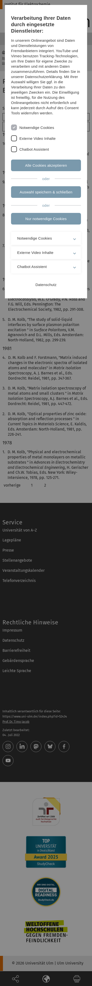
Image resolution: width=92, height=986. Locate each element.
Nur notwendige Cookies (45, 219)
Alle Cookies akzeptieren (46, 165)
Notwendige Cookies (36, 127)
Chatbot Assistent (34, 149)
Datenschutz (46, 285)
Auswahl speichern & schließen (46, 192)
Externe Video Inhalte (37, 138)
